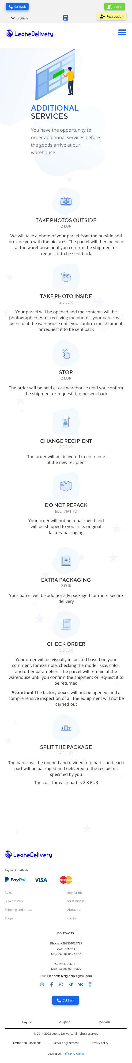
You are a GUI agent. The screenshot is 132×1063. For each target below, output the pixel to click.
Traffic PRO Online (73, 1053)
